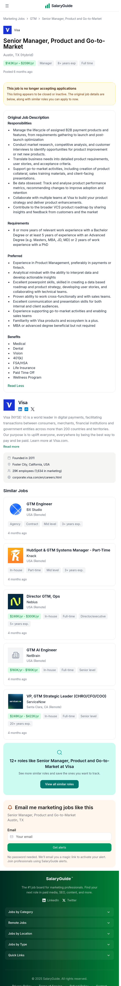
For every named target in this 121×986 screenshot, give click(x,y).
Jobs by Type (59, 939)
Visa (17, 30)
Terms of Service (50, 980)
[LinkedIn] (20, 409)
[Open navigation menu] (7, 6)
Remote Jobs (59, 917)
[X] (32, 409)
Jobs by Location (59, 928)
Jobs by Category (59, 906)
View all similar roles (59, 778)
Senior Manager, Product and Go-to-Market (54, 43)
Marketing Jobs (14, 18)
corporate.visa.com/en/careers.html (37, 471)
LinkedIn (50, 894)
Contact (101, 980)
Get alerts (59, 842)
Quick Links (59, 950)
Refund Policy (79, 980)
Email (11, 824)
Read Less (16, 386)
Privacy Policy (21, 980)
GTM (33, 18)
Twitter (69, 894)
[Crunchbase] (26, 409)
